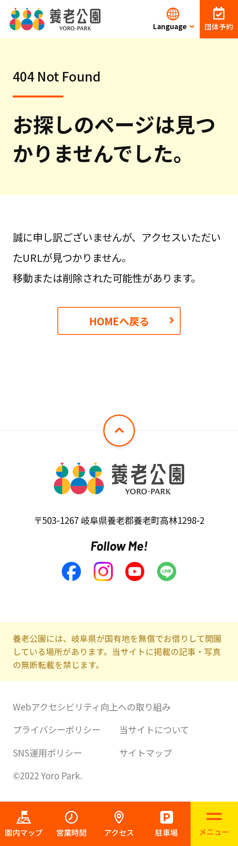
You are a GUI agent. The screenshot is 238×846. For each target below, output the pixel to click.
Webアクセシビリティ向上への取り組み (92, 706)
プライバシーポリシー (56, 729)
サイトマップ (145, 752)
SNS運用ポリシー (47, 752)
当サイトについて (154, 729)
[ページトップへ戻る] (119, 430)
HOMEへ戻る (119, 320)
